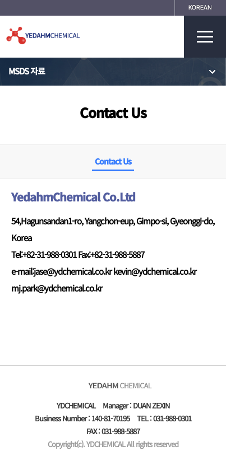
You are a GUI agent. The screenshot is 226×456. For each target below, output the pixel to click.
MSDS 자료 (113, 71)
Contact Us (113, 161)
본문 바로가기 (0, 0)
